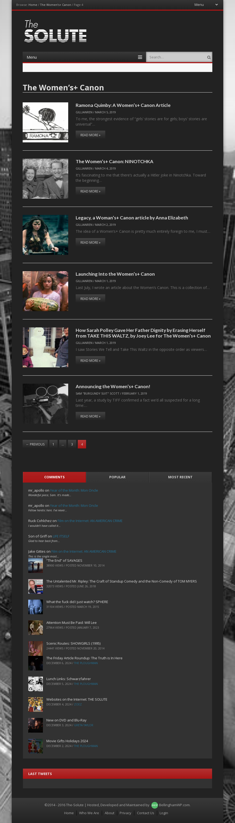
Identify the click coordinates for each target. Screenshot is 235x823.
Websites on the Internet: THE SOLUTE (76, 699)
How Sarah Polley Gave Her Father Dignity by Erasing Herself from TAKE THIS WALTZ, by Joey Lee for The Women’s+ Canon (143, 333)
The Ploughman (86, 663)
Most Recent (180, 477)
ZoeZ (78, 704)
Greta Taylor (83, 725)
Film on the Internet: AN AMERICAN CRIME (90, 520)
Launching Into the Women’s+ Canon (115, 274)
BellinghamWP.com (174, 804)
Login (164, 812)
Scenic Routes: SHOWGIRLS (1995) (73, 643)
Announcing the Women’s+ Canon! (113, 386)
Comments (54, 477)
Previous (35, 444)
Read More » (90, 135)
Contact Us (145, 812)
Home (33, 5)
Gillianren (84, 112)
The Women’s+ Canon (55, 5)
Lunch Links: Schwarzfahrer (68, 678)
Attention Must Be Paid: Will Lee (71, 622)
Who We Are (89, 812)
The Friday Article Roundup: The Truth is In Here (84, 658)
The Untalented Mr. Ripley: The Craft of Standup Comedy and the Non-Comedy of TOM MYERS (121, 581)
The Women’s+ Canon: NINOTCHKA (114, 161)
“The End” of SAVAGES (64, 560)
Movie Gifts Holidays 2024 (67, 740)
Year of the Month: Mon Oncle (74, 490)
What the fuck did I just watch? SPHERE (77, 601)
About (109, 812)
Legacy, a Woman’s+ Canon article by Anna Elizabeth (132, 217)
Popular (117, 477)
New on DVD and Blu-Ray (66, 720)
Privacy (125, 812)
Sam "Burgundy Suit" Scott (97, 393)
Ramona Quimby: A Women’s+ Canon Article (123, 105)
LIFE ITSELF (61, 536)
